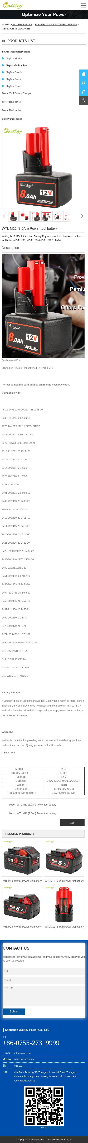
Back (72, 822)
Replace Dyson (13, 86)
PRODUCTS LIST (21, 41)
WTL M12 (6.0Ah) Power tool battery (36, 804)
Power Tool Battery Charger (16, 93)
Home (5, 24)
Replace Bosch (13, 79)
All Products (22, 24)
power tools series (11, 101)
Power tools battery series (56, 24)
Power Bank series (11, 110)
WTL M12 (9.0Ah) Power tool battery (36, 813)
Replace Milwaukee (16, 28)
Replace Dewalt (14, 72)
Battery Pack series (12, 118)
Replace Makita (14, 58)
